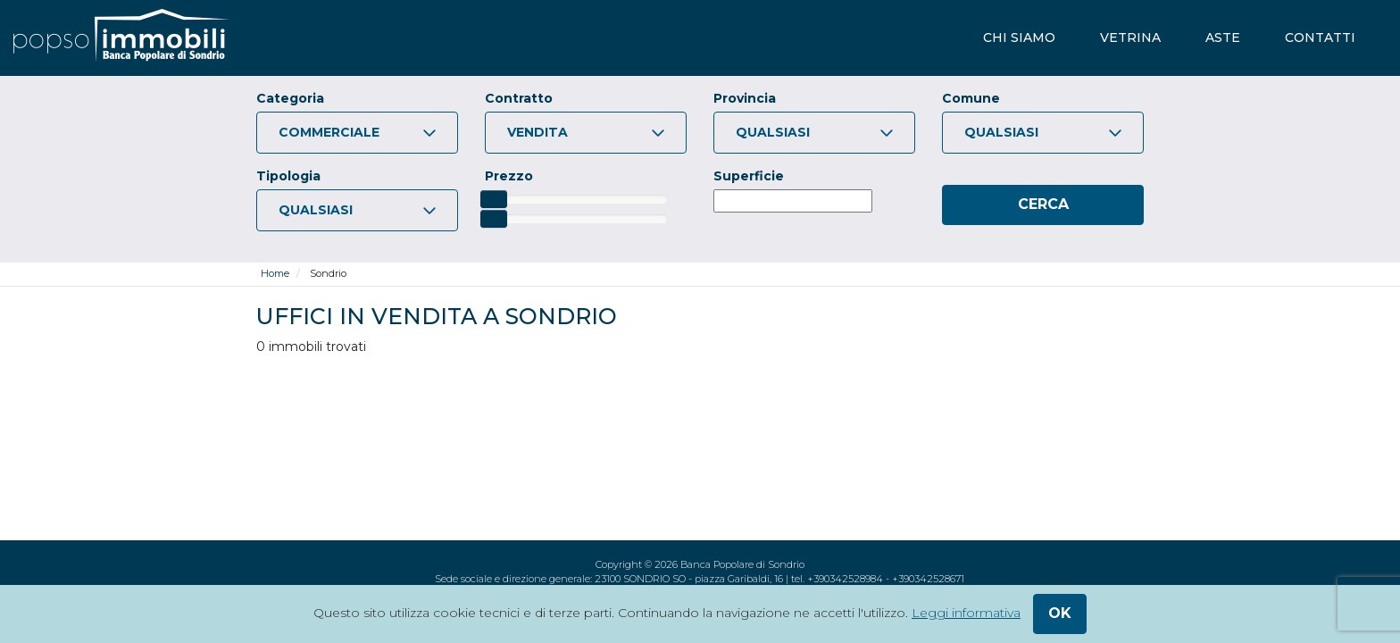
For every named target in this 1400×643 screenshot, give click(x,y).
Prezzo (509, 176)
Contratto (519, 98)
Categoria (290, 98)
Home (275, 273)
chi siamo (1019, 37)
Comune (971, 98)
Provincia (744, 98)
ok (1059, 613)
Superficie (748, 176)
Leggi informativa (966, 613)
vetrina (1130, 37)
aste (1222, 37)
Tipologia (288, 176)
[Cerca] (1043, 205)
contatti (1320, 37)
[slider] (493, 199)
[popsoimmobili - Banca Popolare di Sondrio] (121, 38)
